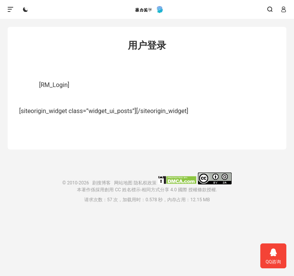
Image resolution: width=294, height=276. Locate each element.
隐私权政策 (145, 183)
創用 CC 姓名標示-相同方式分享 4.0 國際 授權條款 (155, 189)
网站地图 (123, 183)
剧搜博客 (147, 9)
